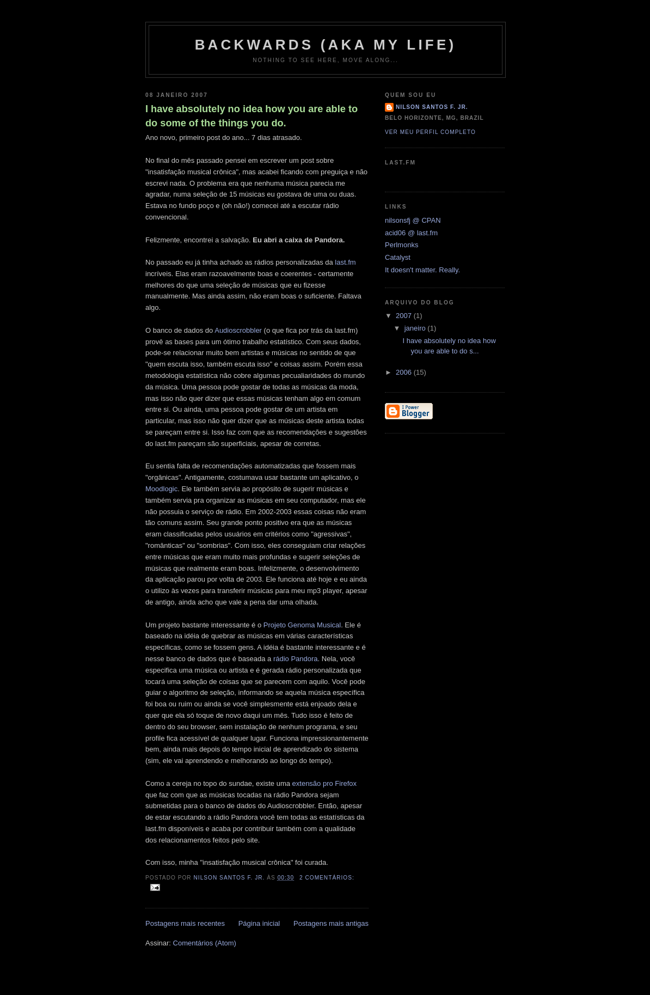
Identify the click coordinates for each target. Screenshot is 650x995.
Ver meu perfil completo (430, 132)
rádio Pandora (295, 659)
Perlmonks (401, 245)
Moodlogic (161, 489)
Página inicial (259, 923)
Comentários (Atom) (204, 943)
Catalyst (397, 257)
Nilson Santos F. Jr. (432, 107)
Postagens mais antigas (331, 923)
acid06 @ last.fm (411, 233)
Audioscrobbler (238, 330)
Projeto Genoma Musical (302, 625)
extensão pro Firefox (324, 783)
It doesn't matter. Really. (422, 270)
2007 (405, 316)
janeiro (416, 328)
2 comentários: (326, 878)
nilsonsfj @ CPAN (413, 220)
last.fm (345, 262)
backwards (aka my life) (326, 44)
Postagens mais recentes (185, 923)
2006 (405, 372)
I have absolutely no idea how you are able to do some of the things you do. (251, 115)
